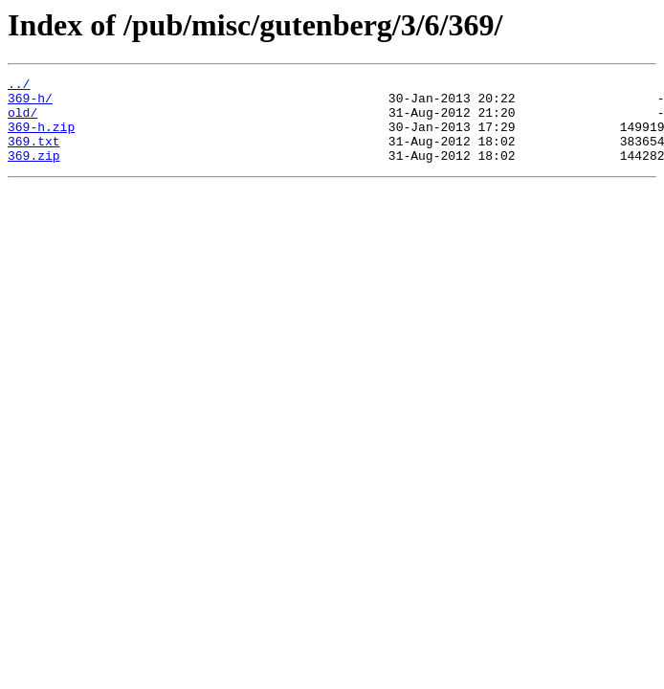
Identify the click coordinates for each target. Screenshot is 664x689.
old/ (22, 120)
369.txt (34, 155)
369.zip (34, 172)
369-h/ (30, 103)
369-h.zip (41, 137)
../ (19, 86)
